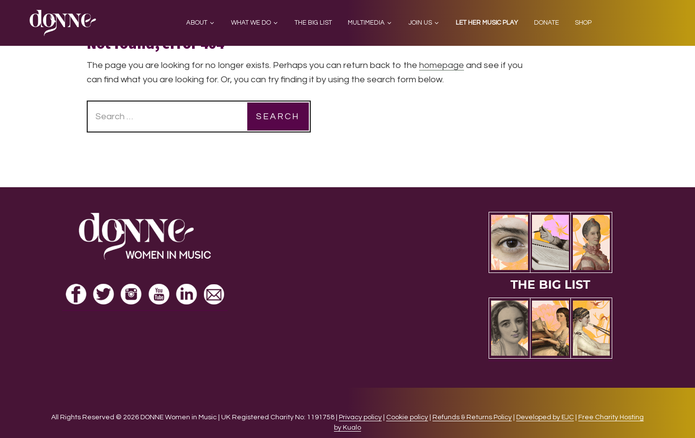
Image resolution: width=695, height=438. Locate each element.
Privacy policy (360, 417)
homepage (441, 65)
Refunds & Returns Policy (472, 417)
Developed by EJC (545, 417)
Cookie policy (407, 417)
